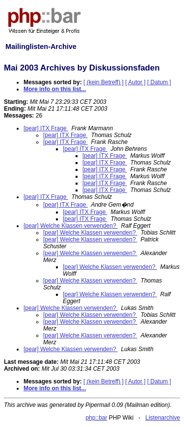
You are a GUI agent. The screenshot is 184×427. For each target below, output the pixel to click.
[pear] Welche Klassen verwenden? (71, 225)
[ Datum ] (159, 82)
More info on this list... (55, 89)
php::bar (96, 417)
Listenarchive (162, 417)
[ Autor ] (135, 82)
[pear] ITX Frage (46, 128)
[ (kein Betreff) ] (103, 82)
